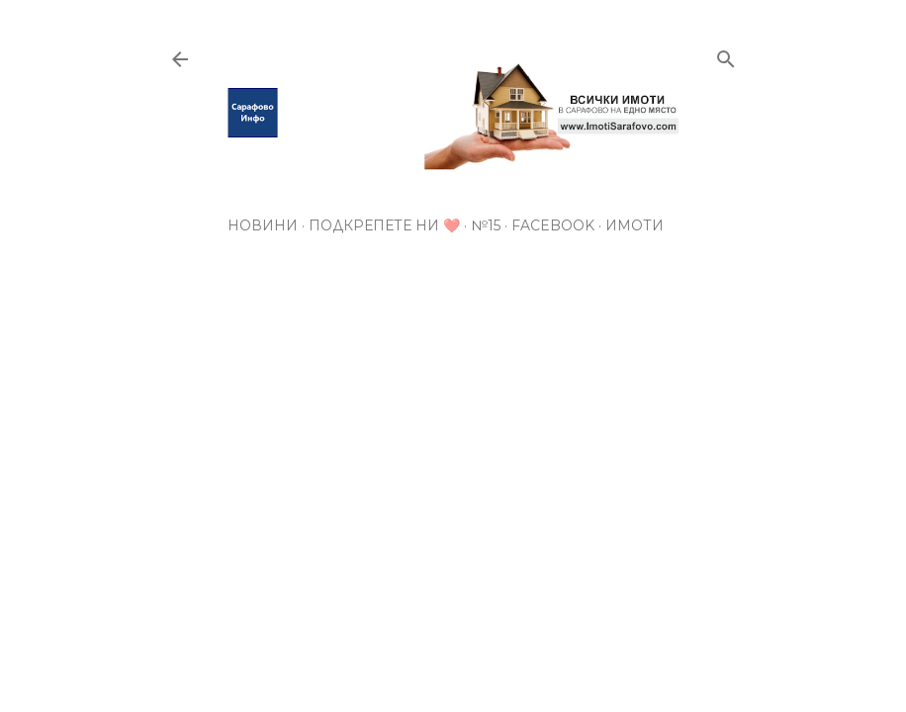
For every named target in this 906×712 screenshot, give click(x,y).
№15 (485, 225)
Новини (262, 225)
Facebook (552, 225)
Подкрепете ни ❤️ (384, 225)
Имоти (634, 225)
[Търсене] (726, 55)
